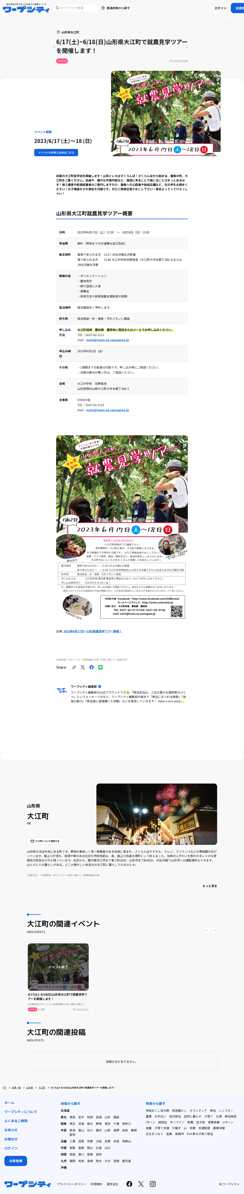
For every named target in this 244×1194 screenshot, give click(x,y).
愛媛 (90, 1154)
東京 (107, 1123)
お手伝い (160, 1116)
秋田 (90, 1117)
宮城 (99, 1117)
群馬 (99, 1123)
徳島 (72, 1154)
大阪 (99, 1141)
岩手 (81, 1117)
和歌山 (126, 1141)
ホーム (9, 1102)
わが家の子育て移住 (200, 1133)
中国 (64, 1147)
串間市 (179, 1133)
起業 (169, 1133)
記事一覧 (16, 1087)
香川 (81, 1154)
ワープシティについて (20, 1111)
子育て (208, 1116)
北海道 (65, 1110)
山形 (107, 1117)
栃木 (90, 1123)
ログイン (220, 8)
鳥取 (72, 1147)
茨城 (81, 1123)
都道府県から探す (115, 8)
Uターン (228, 1122)
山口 (107, 1147)
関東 (64, 1123)
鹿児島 (126, 1161)
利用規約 (96, 1184)
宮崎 (116, 1161)
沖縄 (64, 1167)
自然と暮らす (192, 1116)
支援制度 (204, 1127)
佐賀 (81, 1161)
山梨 (107, 1130)
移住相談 (231, 1116)
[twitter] (83, 667)
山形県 (29, 1087)
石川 (90, 1130)
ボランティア (198, 1110)
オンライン (177, 1122)
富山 (81, 1130)
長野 (116, 1130)
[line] (100, 667)
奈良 (116, 1141)
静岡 (134, 1130)
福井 (99, 1130)
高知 (99, 1154)
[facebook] (91, 667)
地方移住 (175, 1116)
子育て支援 (162, 1127)
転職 (190, 1122)
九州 (64, 1161)
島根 (81, 1147)
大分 (107, 1161)
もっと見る (209, 886)
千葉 (116, 1123)
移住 (213, 1110)
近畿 (64, 1141)
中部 (64, 1130)
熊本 (99, 1161)
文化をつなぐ (154, 1133)
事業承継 (214, 1122)
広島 (99, 1147)
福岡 (72, 1161)
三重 (72, 1141)
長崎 (90, 1161)
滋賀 (81, 1141)
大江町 (42, 1087)
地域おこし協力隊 (157, 1110)
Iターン (150, 1122)
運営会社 (112, 1184)
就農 (149, 1127)
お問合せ (11, 1139)
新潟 (72, 1130)
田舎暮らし (179, 1110)
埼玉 (72, 1123)
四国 (64, 1154)
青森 (72, 1117)
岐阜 (125, 1130)
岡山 (90, 1147)
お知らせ (11, 1130)
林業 (193, 1127)
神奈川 (126, 1123)
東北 (64, 1117)
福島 (116, 1117)
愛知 (72, 1134)
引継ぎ (176, 1127)
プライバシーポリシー (71, 1184)
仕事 (219, 1116)
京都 (90, 1141)
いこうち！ (226, 1110)
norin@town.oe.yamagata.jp (107, 340)
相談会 (162, 1122)
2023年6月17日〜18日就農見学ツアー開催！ (92, 631)
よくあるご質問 (15, 1121)
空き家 (200, 1122)
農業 (149, 1116)
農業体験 (219, 1127)
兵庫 (107, 1141)
